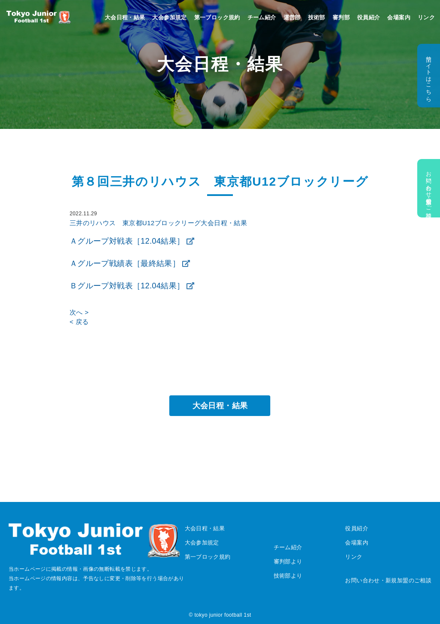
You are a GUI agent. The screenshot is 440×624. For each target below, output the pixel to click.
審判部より (288, 561)
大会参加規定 (169, 17)
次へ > (79, 312)
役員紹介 (368, 17)
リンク (426, 17)
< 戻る (79, 321)
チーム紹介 (262, 17)
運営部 (292, 17)
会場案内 (398, 17)
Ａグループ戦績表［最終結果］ (125, 263)
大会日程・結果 (125, 17)
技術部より (288, 575)
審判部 (341, 17)
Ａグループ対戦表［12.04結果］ (127, 241)
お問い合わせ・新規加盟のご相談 (428, 188)
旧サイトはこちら (428, 75)
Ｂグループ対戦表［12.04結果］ (127, 285)
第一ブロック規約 (217, 17)
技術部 (316, 17)
